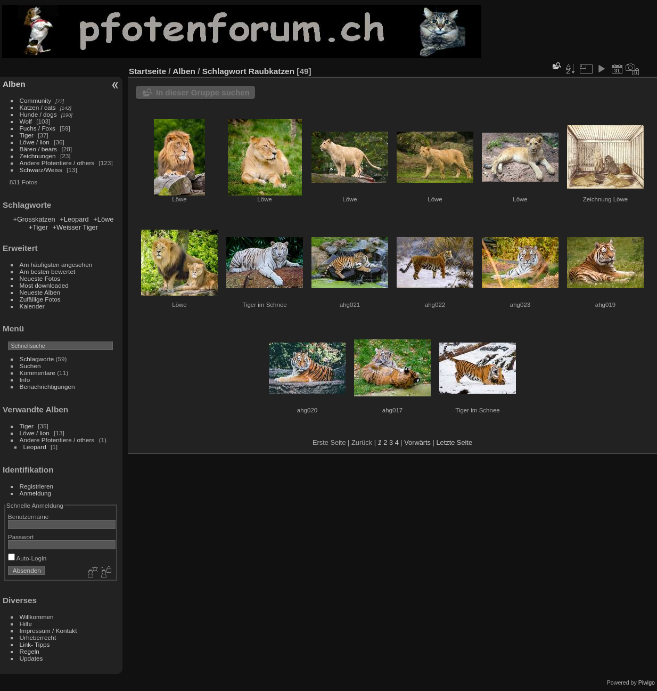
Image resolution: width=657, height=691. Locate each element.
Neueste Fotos (40, 278)
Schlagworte (37, 358)
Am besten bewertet (48, 271)
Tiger (27, 135)
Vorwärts (417, 442)
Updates (31, 658)
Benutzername (28, 516)
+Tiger (38, 227)
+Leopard (74, 219)
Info (25, 379)
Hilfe (26, 623)
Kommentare (37, 372)
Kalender (32, 306)
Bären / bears (39, 148)
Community (36, 100)
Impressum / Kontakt (48, 630)
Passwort (21, 536)
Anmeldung (36, 493)
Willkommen (37, 616)
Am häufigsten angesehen (56, 264)
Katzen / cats (38, 107)
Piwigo (646, 682)
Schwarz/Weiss (41, 169)
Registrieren (36, 486)
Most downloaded (44, 285)
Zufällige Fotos (40, 299)
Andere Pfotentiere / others (57, 162)
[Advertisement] (569, 31)
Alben (14, 83)
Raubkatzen (271, 71)
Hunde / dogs (38, 114)
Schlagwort (224, 71)
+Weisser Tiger (75, 227)
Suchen (30, 365)
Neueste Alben (40, 292)
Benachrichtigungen (47, 386)
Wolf (26, 121)
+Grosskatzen (34, 219)
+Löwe (103, 219)
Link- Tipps (35, 644)
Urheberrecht (38, 637)
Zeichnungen (38, 155)
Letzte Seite (454, 442)
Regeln (29, 651)
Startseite (147, 71)
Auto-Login (27, 558)
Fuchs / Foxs (37, 128)
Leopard (34, 446)
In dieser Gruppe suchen (203, 92)
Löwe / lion (35, 142)
